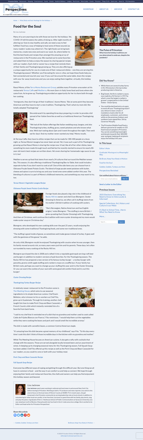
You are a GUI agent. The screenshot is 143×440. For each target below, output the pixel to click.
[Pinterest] (25, 415)
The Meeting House (21, 291)
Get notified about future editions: (113, 175)
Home (15, 20)
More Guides (84, 1)
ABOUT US (103, 9)
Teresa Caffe (29, 90)
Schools (51, 1)
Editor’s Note (104, 148)
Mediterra (42, 90)
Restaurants (22, 1)
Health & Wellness (60, 1)
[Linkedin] (21, 415)
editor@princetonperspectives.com (71, 436)
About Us (121, 1)
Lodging (69, 1)
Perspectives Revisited (108, 170)
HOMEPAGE (88, 9)
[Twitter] (18, 415)
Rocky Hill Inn (51, 197)
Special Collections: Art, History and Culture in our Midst (114, 204)
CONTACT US (133, 9)
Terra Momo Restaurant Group (43, 87)
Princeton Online (13, 1)
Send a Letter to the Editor (110, 184)
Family (46, 1)
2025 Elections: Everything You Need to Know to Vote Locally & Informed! (112, 196)
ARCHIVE (118, 9)
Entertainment (38, 1)
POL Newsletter (130, 1)
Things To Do (105, 1)
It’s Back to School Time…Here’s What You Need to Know (112, 211)
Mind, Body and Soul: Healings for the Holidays (35, 20)
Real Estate (76, 1)
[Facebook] (15, 415)
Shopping (30, 1)
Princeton (97, 1)
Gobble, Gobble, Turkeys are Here (25, 423)
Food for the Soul (106, 163)
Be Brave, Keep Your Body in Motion (81, 423)
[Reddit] (28, 415)
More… (102, 216)
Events (92, 1)
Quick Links (114, 1)
